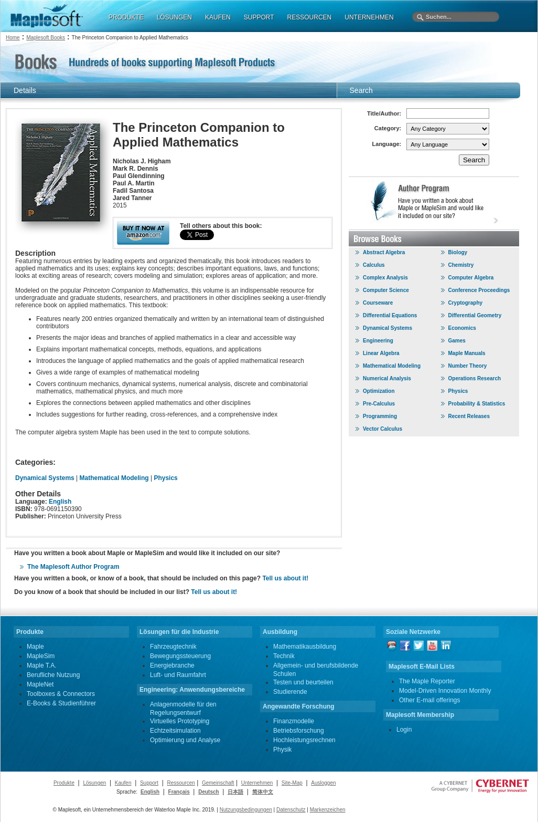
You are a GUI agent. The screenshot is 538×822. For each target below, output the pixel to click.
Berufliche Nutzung (53, 675)
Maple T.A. (41, 665)
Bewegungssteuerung (180, 656)
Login (404, 729)
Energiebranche (172, 665)
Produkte (63, 783)
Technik (284, 656)
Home (13, 37)
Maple (35, 646)
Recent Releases (469, 416)
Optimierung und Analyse (185, 740)
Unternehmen (257, 783)
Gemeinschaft (218, 783)
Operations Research (474, 378)
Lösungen (94, 783)
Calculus (374, 265)
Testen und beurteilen (303, 682)
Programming (380, 416)
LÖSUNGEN (174, 17)
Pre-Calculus (379, 404)
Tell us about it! (285, 578)
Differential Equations (390, 315)
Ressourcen (181, 783)
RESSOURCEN (309, 17)
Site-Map (292, 783)
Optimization (379, 391)
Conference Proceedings (479, 290)
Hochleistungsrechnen (304, 740)
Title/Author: (384, 113)
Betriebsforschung (298, 730)
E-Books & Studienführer (61, 703)
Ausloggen (323, 783)
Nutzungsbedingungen (246, 810)
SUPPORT (259, 17)
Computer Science (386, 290)
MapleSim (41, 656)
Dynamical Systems (44, 478)
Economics (462, 328)
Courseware (378, 303)
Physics (165, 478)
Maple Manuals (467, 353)
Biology (458, 252)
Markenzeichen (328, 810)
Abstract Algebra (384, 252)
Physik (282, 749)
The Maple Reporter (427, 681)
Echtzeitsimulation (175, 730)
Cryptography (465, 303)
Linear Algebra (381, 353)
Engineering (378, 341)
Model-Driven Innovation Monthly (445, 690)
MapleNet (40, 684)
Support (149, 783)
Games (457, 341)
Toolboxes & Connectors (61, 694)
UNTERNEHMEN (369, 17)
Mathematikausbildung (304, 646)
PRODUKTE (126, 17)
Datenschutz (291, 810)
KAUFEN (218, 17)
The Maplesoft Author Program (73, 566)
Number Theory (467, 366)
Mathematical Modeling (114, 478)
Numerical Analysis (387, 378)
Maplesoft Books (45, 37)
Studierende (290, 691)
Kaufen (123, 783)
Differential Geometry (475, 315)
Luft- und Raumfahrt (178, 675)
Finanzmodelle (293, 721)
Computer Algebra (471, 277)
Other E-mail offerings (429, 700)
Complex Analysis (385, 277)
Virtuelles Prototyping (179, 721)
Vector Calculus (382, 429)
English (60, 501)
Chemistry (461, 265)
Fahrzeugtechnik (173, 646)
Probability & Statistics (476, 404)
